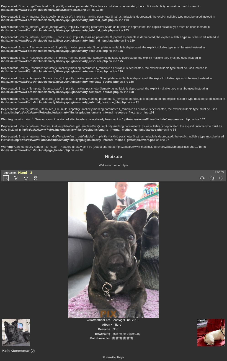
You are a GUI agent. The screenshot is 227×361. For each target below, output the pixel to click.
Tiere (118, 324)
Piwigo (120, 357)
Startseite (9, 172)
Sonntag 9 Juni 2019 (125, 320)
